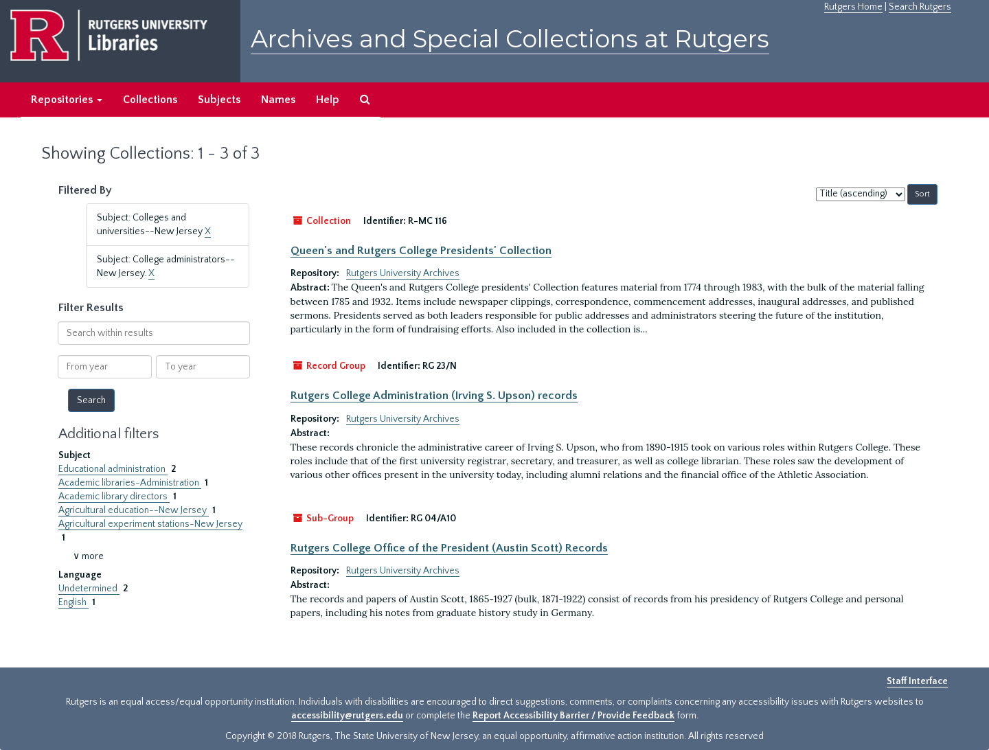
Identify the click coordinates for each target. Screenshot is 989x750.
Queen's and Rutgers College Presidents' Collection (421, 251)
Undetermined (89, 588)
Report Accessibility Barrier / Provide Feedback (573, 715)
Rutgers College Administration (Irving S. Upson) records (434, 395)
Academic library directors (114, 496)
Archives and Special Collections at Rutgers (510, 39)
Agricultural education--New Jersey (133, 510)
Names (278, 99)
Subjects (219, 99)
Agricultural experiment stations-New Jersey (150, 524)
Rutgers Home (853, 6)
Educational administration (113, 469)
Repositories (66, 99)
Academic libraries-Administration (129, 482)
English (73, 602)
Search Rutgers (920, 6)
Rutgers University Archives (402, 273)
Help (327, 99)
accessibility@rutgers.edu (347, 715)
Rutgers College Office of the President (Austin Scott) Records (449, 548)
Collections (150, 99)
